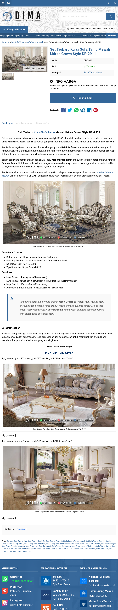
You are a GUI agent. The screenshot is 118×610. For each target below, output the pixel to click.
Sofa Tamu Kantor (103, 546)
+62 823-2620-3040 (21, 581)
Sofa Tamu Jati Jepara (61, 546)
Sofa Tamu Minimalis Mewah (44, 549)
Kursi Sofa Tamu (44, 132)
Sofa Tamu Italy (32, 546)
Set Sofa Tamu (92, 541)
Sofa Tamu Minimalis (23, 549)
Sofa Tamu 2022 (77, 544)
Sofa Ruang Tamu (15, 544)
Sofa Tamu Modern (88, 549)
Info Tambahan (24, 123)
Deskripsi (7, 123)
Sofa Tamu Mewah (93, 72)
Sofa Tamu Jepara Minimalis (84, 546)
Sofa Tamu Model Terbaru (68, 549)
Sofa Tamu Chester (92, 544)
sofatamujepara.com (100, 605)
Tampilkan (21, 529)
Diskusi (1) (42, 123)
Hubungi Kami (83, 98)
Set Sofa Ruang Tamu (52, 541)
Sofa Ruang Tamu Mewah (34, 544)
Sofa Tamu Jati (45, 546)
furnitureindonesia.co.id (102, 585)
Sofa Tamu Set (102, 549)
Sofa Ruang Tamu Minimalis (58, 544)
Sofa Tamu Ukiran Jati (22, 551)
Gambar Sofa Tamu (15, 541)
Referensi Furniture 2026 (21, 593)
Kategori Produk (14, 29)
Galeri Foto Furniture (21, 605)
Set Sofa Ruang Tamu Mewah (73, 541)
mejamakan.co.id (98, 595)
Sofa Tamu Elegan (108, 544)
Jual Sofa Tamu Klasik (32, 541)
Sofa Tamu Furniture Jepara (13, 546)
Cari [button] (110, 17)
